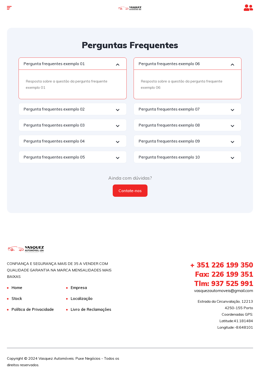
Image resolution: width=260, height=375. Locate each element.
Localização (82, 298)
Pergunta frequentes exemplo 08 (169, 125)
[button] (73, 63)
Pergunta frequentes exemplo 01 (54, 63)
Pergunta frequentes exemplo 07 (169, 109)
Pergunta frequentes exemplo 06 (169, 63)
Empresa (79, 287)
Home (17, 287)
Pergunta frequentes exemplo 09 (169, 141)
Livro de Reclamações (91, 309)
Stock (17, 298)
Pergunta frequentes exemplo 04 (54, 141)
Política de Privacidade (33, 309)
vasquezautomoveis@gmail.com (223, 290)
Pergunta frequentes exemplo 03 (54, 125)
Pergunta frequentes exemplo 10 (169, 157)
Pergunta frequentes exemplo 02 (54, 109)
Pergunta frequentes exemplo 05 (54, 157)
